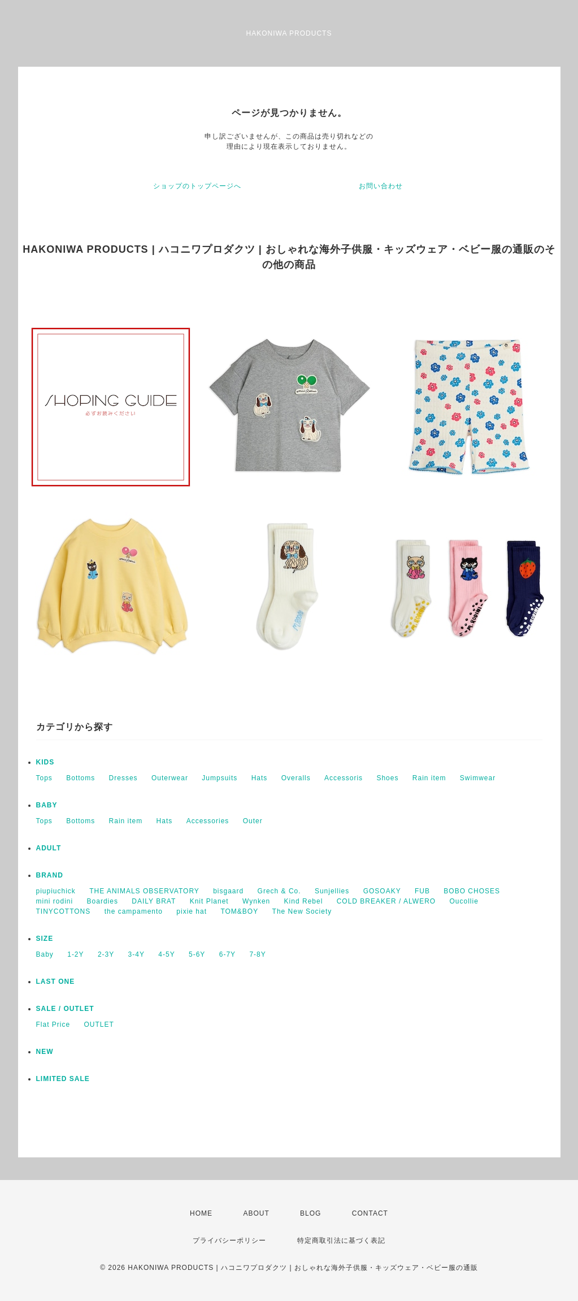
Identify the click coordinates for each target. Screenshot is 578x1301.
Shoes (387, 778)
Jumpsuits (219, 778)
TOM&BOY (239, 911)
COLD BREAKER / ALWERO (386, 901)
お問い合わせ (381, 186)
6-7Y (227, 954)
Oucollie (464, 901)
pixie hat (191, 911)
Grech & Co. (279, 891)
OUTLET (99, 1024)
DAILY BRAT (154, 901)
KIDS (45, 762)
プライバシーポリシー (229, 1240)
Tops (44, 778)
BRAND (49, 875)
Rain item (429, 778)
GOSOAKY (382, 891)
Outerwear (169, 778)
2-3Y (106, 954)
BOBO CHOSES (472, 891)
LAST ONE (55, 982)
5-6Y (197, 954)
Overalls (296, 778)
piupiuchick (56, 891)
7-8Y (257, 954)
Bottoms (80, 778)
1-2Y (75, 954)
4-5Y (166, 954)
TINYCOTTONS (63, 911)
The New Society (302, 911)
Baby (45, 954)
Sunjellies (332, 891)
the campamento (134, 911)
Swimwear (478, 778)
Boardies (102, 901)
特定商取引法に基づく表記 (341, 1240)
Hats (259, 778)
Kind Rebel (303, 901)
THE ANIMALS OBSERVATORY (144, 891)
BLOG (310, 1213)
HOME (201, 1213)
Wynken (256, 901)
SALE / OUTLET (65, 1009)
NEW (45, 1052)
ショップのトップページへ (197, 186)
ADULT (49, 848)
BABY (47, 805)
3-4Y (136, 954)
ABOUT (256, 1213)
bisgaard (228, 891)
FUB (422, 891)
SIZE (45, 939)
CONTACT (370, 1213)
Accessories (207, 821)
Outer (253, 821)
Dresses (123, 778)
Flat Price (53, 1024)
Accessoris (343, 778)
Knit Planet (209, 901)
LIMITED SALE (63, 1079)
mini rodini (54, 901)
